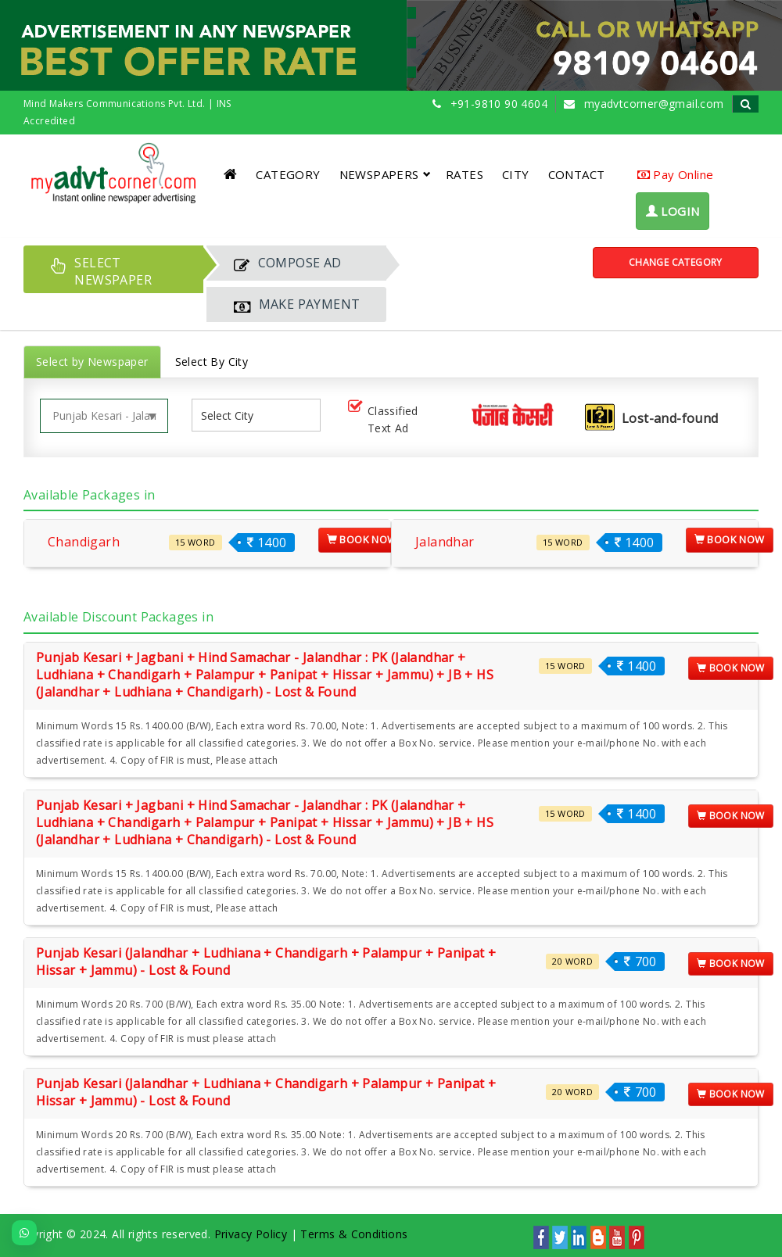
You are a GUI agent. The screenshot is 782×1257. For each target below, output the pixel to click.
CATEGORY (288, 174)
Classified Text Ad (381, 419)
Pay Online (675, 174)
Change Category (676, 262)
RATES (464, 174)
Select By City (212, 361)
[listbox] (233, 415)
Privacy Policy (251, 1234)
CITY (515, 174)
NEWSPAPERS (385, 174)
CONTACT (576, 174)
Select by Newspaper (92, 361)
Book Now (362, 539)
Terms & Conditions (353, 1234)
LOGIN (673, 211)
